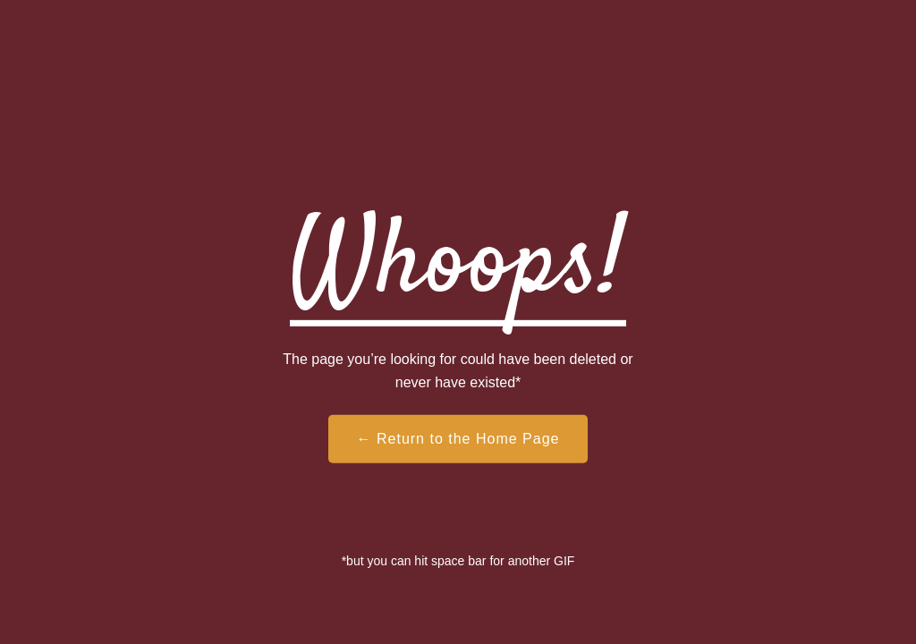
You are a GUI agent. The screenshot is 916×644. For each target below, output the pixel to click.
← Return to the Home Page (458, 438)
